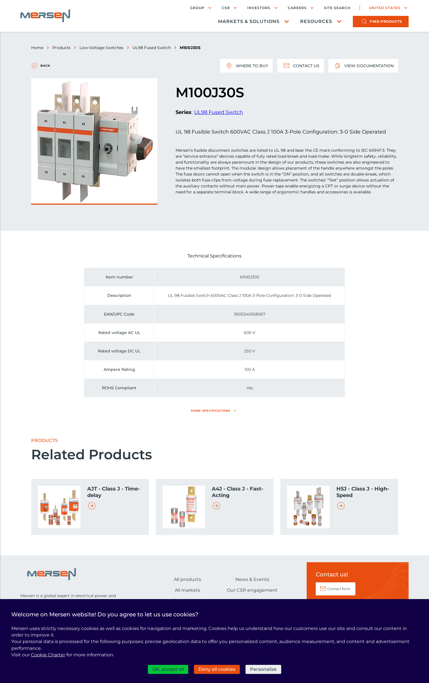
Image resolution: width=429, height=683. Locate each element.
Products (61, 47)
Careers (297, 8)
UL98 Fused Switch (152, 47)
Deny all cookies (217, 669)
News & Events (252, 579)
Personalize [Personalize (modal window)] (263, 669)
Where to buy (246, 65)
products (386, 21)
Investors (258, 8)
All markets (187, 590)
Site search (337, 8)
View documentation (363, 65)
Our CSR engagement (252, 590)
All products (187, 579)
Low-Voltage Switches (101, 47)
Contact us (300, 65)
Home (37, 47)
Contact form (339, 589)
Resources (316, 21)
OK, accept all (168, 669)
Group (197, 8)
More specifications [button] (210, 411)
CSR (226, 8)
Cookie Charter (48, 654)
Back (45, 65)
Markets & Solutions (248, 21)
